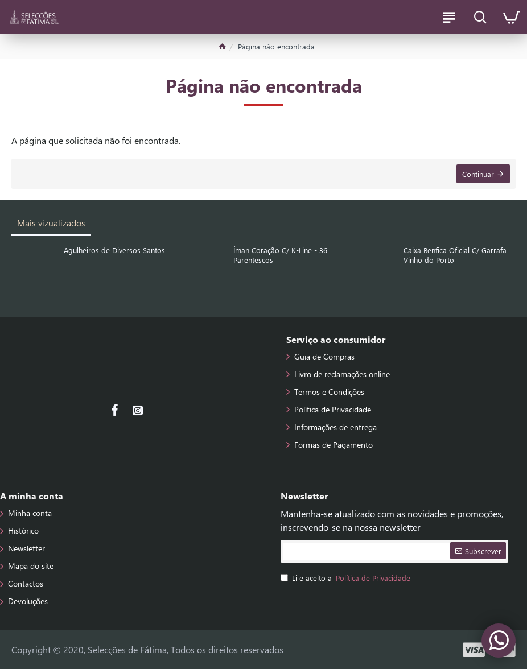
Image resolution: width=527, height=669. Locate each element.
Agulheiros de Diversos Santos (114, 250)
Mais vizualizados (51, 223)
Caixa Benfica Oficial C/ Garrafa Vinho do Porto (455, 255)
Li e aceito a (346, 578)
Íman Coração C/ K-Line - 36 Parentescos (280, 255)
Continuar (478, 174)
